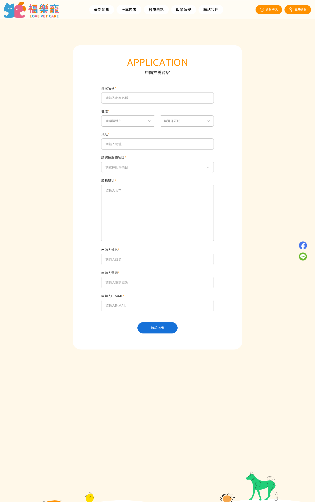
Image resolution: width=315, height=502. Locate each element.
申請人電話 (110, 273)
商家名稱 (108, 88)
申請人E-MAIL (112, 296)
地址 (105, 134)
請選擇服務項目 (113, 158)
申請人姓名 (110, 250)
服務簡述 (108, 181)
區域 (105, 111)
